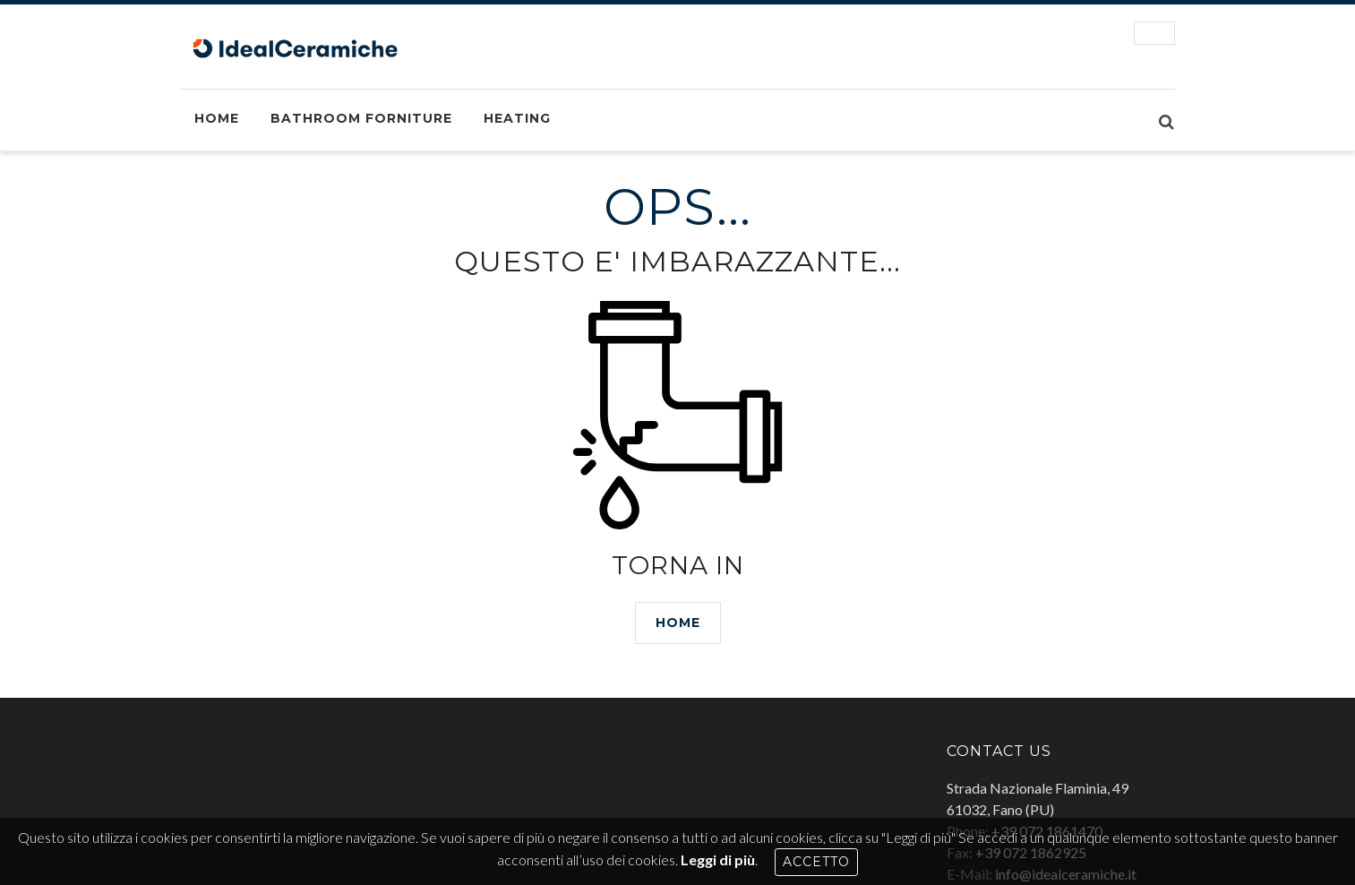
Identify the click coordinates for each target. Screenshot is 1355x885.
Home (216, 118)
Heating (517, 118)
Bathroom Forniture (361, 118)
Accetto (816, 862)
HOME (678, 622)
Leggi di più (718, 859)
